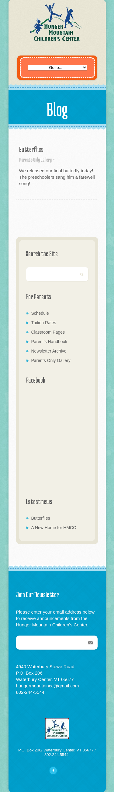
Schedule (40, 313)
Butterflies (31, 149)
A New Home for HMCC (53, 527)
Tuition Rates (43, 322)
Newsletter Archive (49, 351)
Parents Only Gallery (35, 159)
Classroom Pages (48, 332)
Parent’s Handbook (49, 341)
